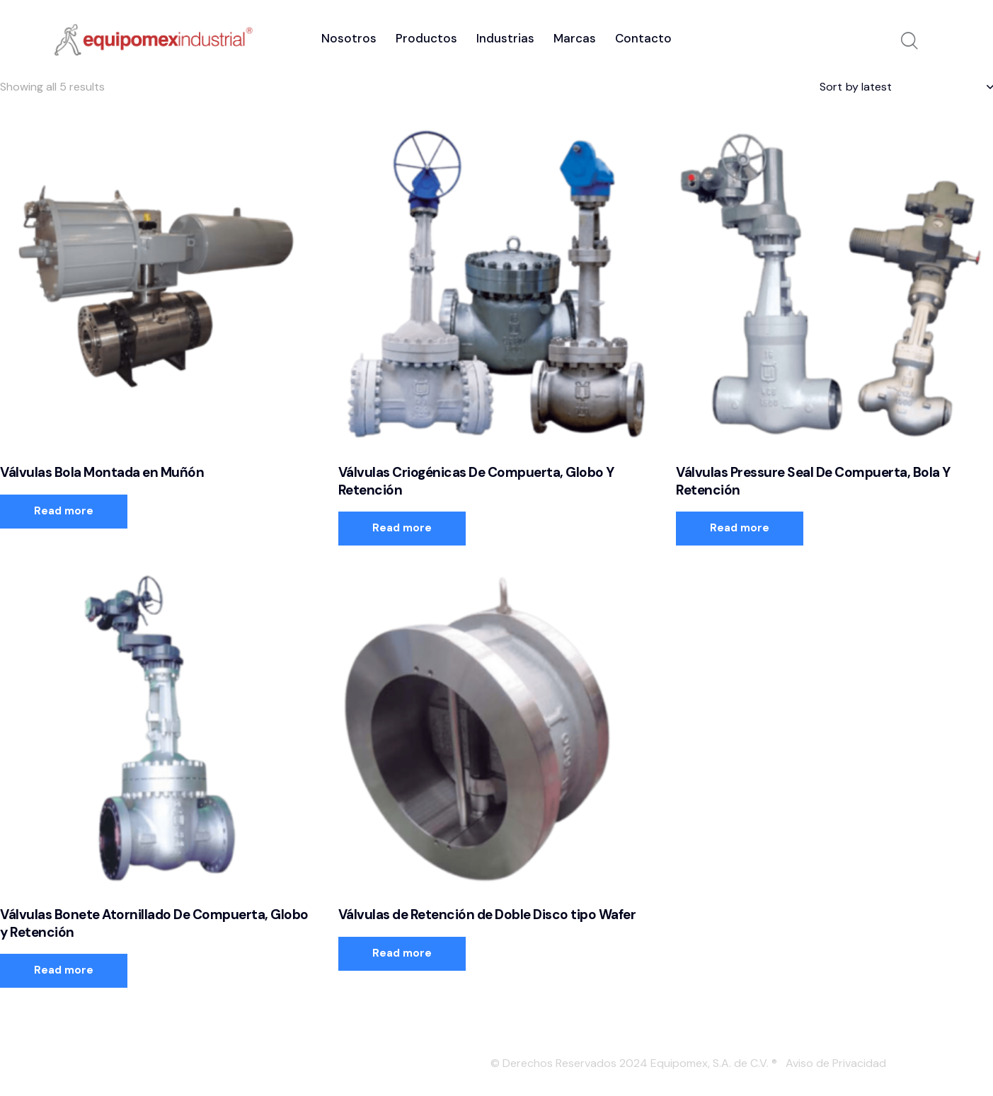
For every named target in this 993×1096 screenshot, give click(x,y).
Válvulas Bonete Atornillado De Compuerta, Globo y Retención (154, 923)
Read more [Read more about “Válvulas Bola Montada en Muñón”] (63, 511)
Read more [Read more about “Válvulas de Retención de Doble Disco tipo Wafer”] (402, 953)
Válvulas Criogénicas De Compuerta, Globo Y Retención (476, 481)
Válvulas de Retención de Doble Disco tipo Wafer (487, 914)
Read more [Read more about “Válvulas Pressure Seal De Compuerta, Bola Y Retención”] (739, 528)
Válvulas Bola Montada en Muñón (102, 472)
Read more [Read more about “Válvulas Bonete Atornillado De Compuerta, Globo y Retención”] (63, 970)
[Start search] (909, 41)
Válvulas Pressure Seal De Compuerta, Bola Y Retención (813, 481)
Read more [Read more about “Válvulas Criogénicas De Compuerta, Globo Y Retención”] (402, 528)
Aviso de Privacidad (836, 1063)
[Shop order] (906, 87)
